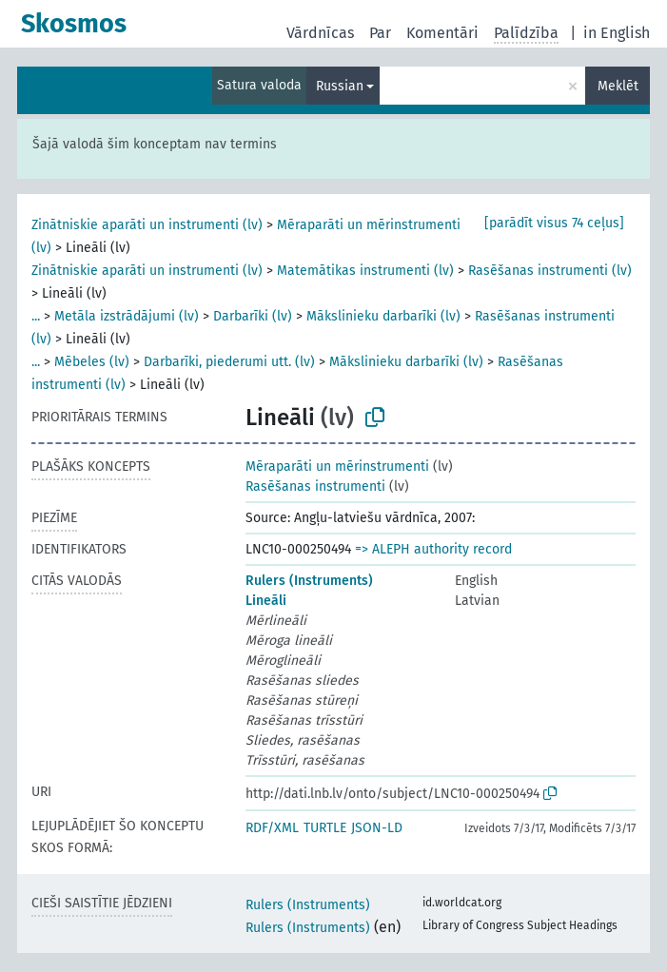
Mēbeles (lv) (91, 362)
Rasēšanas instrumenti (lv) (550, 270)
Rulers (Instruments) (309, 581)
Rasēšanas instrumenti (315, 486)
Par (380, 33)
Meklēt (618, 86)
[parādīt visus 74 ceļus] (554, 223)
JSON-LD (376, 828)
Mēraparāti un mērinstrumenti (337, 466)
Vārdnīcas (320, 33)
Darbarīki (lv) (252, 316)
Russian (339, 86)
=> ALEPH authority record (433, 549)
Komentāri (442, 33)
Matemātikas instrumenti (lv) (365, 270)
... (35, 316)
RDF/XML (272, 828)
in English (616, 33)
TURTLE (325, 828)
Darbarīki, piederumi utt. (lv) (229, 362)
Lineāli (265, 601)
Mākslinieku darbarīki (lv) (383, 316)
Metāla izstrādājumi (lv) (126, 316)
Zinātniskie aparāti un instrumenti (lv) (147, 225)
